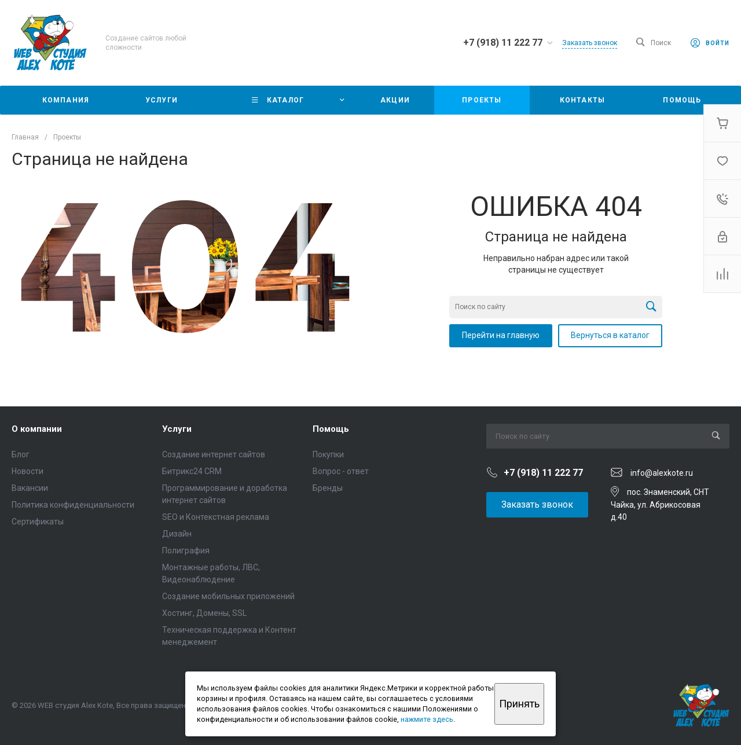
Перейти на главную (501, 335)
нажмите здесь (427, 719)
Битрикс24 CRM (192, 471)
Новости (27, 471)
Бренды (328, 488)
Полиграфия (186, 550)
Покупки (328, 454)
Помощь (331, 429)
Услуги (177, 429)
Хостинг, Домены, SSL (204, 613)
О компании (37, 429)
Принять (519, 704)
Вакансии (30, 488)
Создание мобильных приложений (228, 596)
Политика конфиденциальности (73, 504)
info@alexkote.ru (661, 473)
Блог (21, 454)
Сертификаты (38, 521)
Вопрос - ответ (341, 471)
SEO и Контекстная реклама (215, 517)
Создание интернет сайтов (213, 454)
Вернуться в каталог (610, 335)
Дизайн (177, 533)
